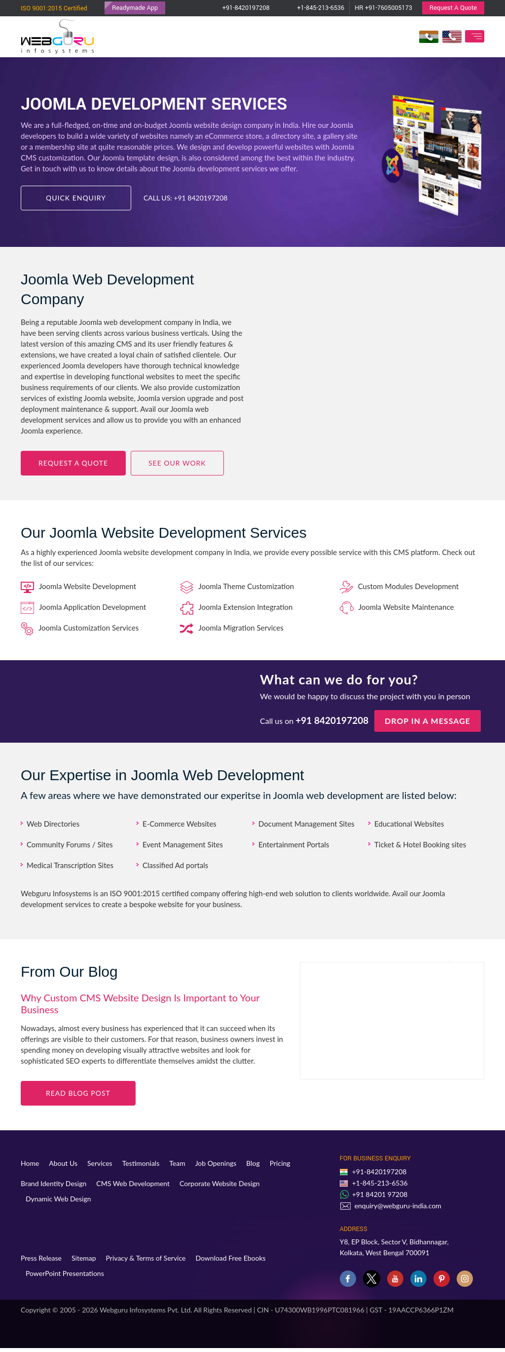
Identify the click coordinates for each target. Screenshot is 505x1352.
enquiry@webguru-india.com (398, 1205)
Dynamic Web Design (58, 1198)
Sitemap (84, 1258)
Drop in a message (427, 720)
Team (177, 1163)
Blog (252, 1163)
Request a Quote (73, 463)
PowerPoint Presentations (65, 1273)
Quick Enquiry (76, 198)
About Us (63, 1163)
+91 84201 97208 (380, 1194)
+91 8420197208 (200, 198)
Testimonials (141, 1163)
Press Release (41, 1258)
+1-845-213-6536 (312, 8)
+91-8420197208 (237, 8)
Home (30, 1163)
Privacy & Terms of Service (146, 1258)
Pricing (280, 1163)
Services (99, 1163)
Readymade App (135, 7)
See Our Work (177, 463)
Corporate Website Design (219, 1183)
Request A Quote (453, 7)
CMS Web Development (133, 1183)
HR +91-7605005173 (383, 7)
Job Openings (216, 1163)
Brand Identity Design (53, 1183)
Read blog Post (78, 1093)
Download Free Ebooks (230, 1258)
